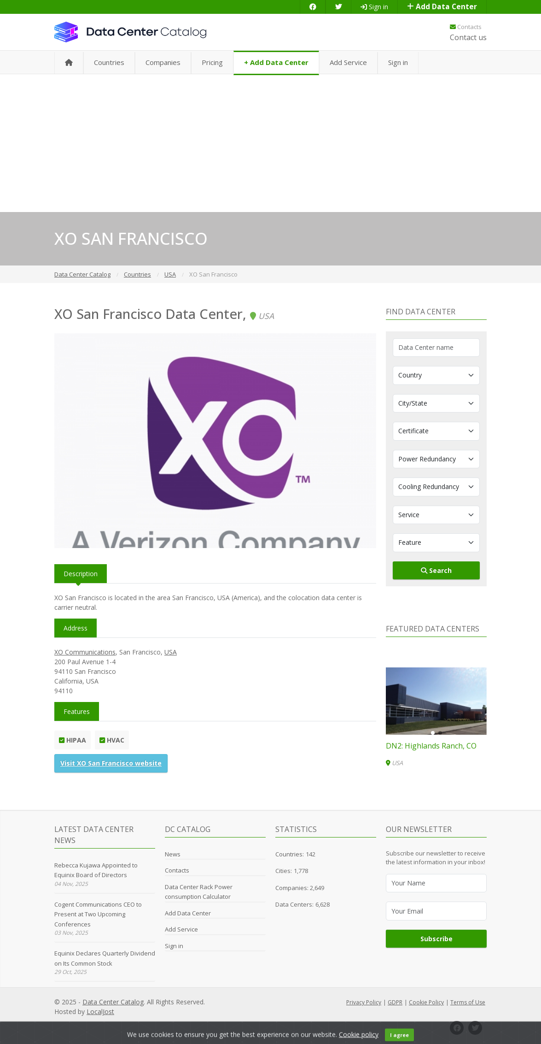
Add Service (348, 62)
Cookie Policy (426, 1002)
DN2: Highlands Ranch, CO (431, 746)
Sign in (374, 6)
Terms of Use (467, 1002)
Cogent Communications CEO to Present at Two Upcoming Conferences (98, 914)
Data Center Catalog (113, 1001)
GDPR (395, 1002)
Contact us (468, 37)
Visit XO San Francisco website (111, 763)
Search (436, 570)
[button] (433, 733)
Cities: (283, 871)
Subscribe (436, 938)
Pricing (212, 62)
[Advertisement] (270, 142)
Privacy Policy (363, 1002)
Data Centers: (294, 904)
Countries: (289, 854)
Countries (109, 62)
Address (75, 628)
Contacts (466, 27)
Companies (162, 62)
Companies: (292, 888)
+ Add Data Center (276, 62)
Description (81, 573)
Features (77, 711)
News (172, 854)
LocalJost (100, 1011)
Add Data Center (442, 7)
